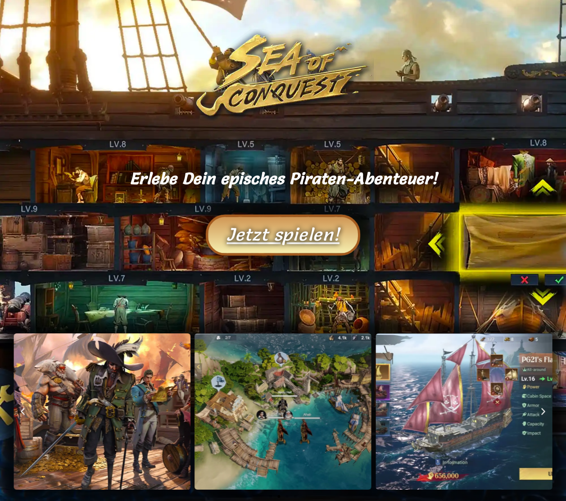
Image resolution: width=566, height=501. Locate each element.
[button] (22, 411)
